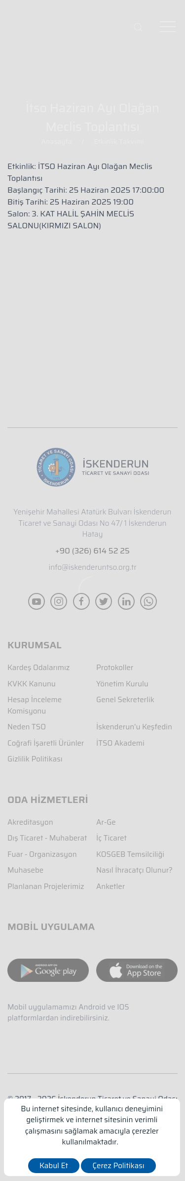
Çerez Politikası (118, 1166)
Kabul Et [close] (53, 1166)
